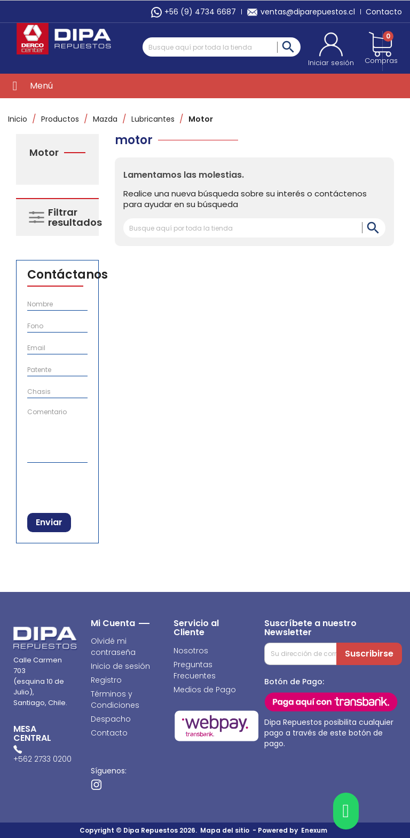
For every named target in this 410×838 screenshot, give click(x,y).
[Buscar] (221, 47)
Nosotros (191, 650)
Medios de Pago (205, 689)
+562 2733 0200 (42, 759)
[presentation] (82, 485)
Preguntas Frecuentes (195, 670)
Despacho (111, 719)
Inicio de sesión (120, 666)
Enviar (49, 522)
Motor (44, 152)
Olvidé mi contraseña (113, 647)
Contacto (384, 11)
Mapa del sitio (225, 830)
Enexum (315, 830)
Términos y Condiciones (115, 699)
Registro (106, 680)
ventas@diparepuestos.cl (301, 11)
